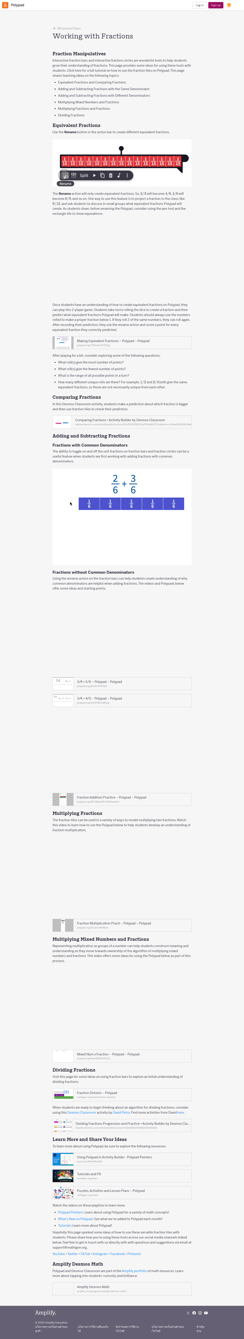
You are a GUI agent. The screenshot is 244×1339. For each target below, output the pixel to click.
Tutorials (64, 1226)
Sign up (216, 5)
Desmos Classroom (81, 1113)
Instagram (100, 1254)
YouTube (58, 1254)
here (180, 1113)
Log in (200, 5)
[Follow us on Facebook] (194, 1313)
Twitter (72, 1254)
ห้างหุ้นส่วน (200, 1329)
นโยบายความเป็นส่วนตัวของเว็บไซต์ (168, 1329)
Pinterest (134, 1254)
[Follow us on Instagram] (200, 1313)
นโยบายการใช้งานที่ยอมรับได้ (93, 1329)
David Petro (121, 1113)
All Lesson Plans (66, 28)
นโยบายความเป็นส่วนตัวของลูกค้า (51, 1329)
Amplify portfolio (134, 1271)
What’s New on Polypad (75, 1219)
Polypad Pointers (70, 1212)
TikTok (85, 1254)
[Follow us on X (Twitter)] (188, 1313)
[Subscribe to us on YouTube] (206, 1313)
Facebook (118, 1254)
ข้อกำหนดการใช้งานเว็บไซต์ (127, 1329)
